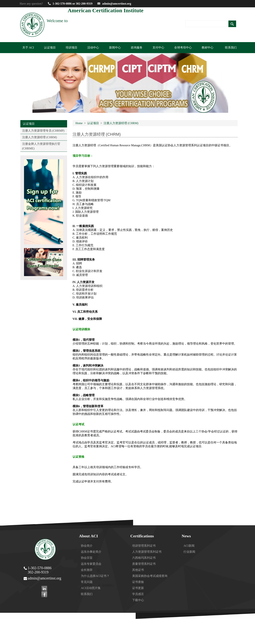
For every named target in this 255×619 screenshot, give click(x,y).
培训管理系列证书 (144, 545)
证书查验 (138, 581)
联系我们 (231, 47)
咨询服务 (136, 47)
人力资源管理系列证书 (147, 551)
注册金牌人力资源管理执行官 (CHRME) (41, 146)
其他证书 (138, 569)
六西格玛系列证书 (144, 557)
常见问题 (87, 581)
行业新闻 (189, 551)
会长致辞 (87, 569)
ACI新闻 (189, 545)
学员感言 (138, 594)
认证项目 (93, 123)
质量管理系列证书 (144, 563)
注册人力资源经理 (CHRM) (39, 137)
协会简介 (87, 545)
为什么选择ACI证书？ (95, 575)
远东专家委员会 (91, 563)
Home (79, 123)
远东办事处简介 (91, 551)
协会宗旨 (87, 557)
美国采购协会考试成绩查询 (149, 575)
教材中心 (207, 47)
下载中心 (138, 600)
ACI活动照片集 (91, 588)
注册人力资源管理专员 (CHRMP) (43, 130)
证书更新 (138, 588)
